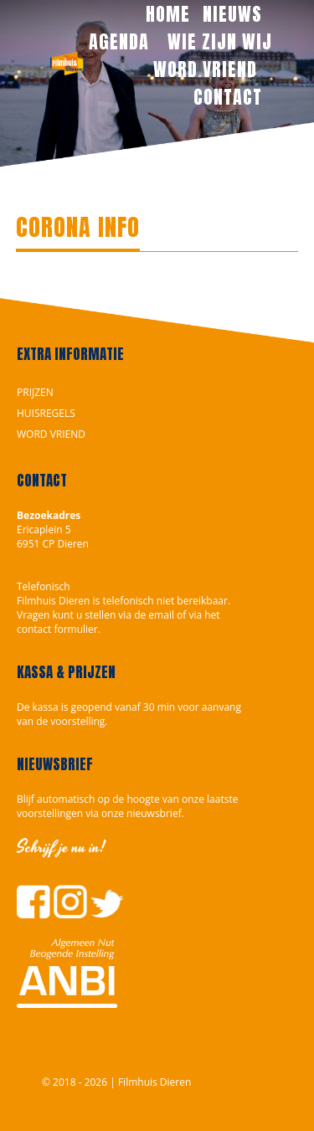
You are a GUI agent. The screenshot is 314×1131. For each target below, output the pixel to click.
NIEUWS (232, 14)
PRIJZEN (35, 392)
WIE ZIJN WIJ (219, 41)
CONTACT (227, 97)
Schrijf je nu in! (61, 847)
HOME (168, 14)
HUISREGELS (46, 413)
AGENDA (121, 41)
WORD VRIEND (207, 69)
